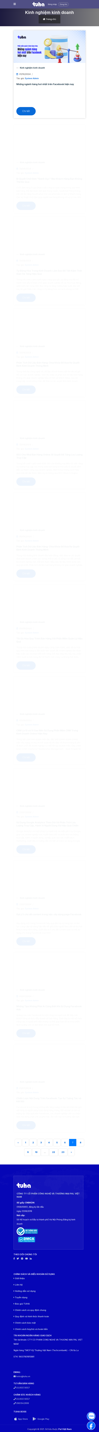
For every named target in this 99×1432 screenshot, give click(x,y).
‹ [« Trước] (18, 1142)
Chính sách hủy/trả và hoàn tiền (31, 1329)
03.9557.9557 (22, 1387)
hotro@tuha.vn (22, 1376)
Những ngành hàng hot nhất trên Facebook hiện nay (45, 84)
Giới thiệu (19, 1278)
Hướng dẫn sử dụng (25, 1291)
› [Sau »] (71, 1152)
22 (53, 1152)
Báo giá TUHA (22, 1303)
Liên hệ (18, 1284)
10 (36, 1152)
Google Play (41, 1419)
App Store (21, 1419)
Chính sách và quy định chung (30, 1310)
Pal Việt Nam (65, 1429)
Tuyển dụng (20, 1297)
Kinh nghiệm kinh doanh (32, 67)
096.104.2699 (21, 1403)
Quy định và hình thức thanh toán (31, 1316)
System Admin (32, 78)
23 (62, 1152)
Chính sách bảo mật (25, 1322)
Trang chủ (51, 19)
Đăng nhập (52, 4)
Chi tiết (26, 111)
